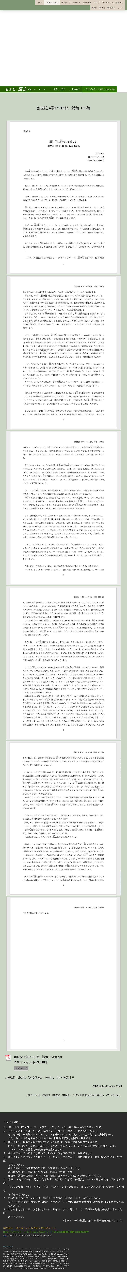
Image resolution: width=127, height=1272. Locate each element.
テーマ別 (87, 2)
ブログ (97, 2)
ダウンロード (21, 1068)
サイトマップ (8, 1247)
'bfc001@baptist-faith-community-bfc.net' (90, 1202)
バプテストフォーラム (71, 2)
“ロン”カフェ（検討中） (113, 2)
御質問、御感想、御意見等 (103, 8)
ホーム (39, 2)
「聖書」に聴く (52, 2)
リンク (121, 8)
